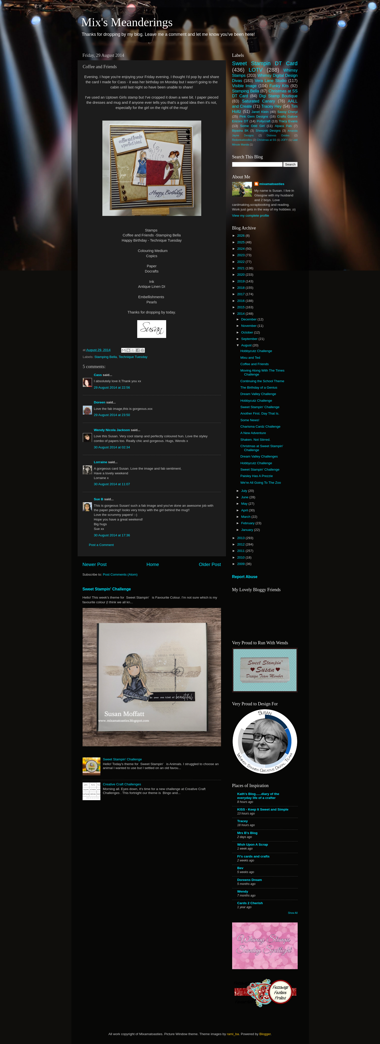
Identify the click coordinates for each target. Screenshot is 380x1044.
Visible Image (244, 86)
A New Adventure (253, 433)
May (244, 503)
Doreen (100, 402)
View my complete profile (250, 215)
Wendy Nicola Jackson (112, 430)
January (247, 530)
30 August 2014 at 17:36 (112, 535)
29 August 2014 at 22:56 (112, 387)
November (249, 326)
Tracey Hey (271, 106)
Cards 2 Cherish (250, 903)
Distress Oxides (278, 135)
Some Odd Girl (252, 126)
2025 (241, 242)
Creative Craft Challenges (122, 784)
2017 (241, 294)
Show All (293, 913)
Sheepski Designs (268, 130)
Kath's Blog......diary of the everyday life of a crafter (258, 796)
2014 (241, 313)
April (245, 510)
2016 (241, 301)
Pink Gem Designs (254, 116)
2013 (241, 538)
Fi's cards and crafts (253, 856)
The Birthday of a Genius (258, 387)
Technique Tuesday (133, 357)
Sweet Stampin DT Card (265, 63)
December (249, 319)
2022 (241, 262)
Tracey (242, 821)
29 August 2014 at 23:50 (112, 415)
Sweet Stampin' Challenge (107, 589)
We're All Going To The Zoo (260, 482)
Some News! (249, 420)
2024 (241, 249)
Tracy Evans (288, 121)
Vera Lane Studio (271, 80)
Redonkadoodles (242, 139)
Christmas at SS (266, 139)
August (247, 345)
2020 (241, 274)
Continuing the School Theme (262, 381)
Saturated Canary (258, 101)
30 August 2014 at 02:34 (112, 447)
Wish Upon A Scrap (252, 844)
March (246, 517)
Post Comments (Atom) (120, 574)
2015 (241, 307)
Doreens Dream (249, 880)
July (244, 491)
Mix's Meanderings (127, 22)
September (250, 339)
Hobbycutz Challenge (256, 351)
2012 (241, 544)
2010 (241, 557)
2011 (241, 551)
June (245, 497)
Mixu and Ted (250, 357)
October (247, 332)
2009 (241, 564)
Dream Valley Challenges (259, 456)
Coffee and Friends (254, 364)
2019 (241, 281)
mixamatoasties (271, 184)
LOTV (256, 70)
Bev (240, 868)
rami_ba (233, 1034)
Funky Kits (279, 86)
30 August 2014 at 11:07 (112, 484)
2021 (241, 268)
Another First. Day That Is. (259, 413)
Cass (98, 375)
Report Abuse (245, 577)
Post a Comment (101, 545)
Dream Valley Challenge (258, 394)
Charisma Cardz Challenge (260, 426)
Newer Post (95, 564)
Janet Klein (259, 112)
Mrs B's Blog (247, 833)
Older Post (210, 564)
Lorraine (100, 462)
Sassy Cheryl (287, 112)
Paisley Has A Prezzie (256, 476)
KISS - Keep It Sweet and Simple (263, 809)
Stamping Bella (105, 357)
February (248, 523)
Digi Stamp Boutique (278, 96)
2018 (241, 288)
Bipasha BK (240, 130)
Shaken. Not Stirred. (255, 439)
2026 (241, 235)
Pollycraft (263, 121)
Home (153, 564)
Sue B (99, 499)
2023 (241, 255)
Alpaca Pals (283, 126)
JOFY (284, 139)
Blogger (265, 1034)
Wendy (242, 891)
